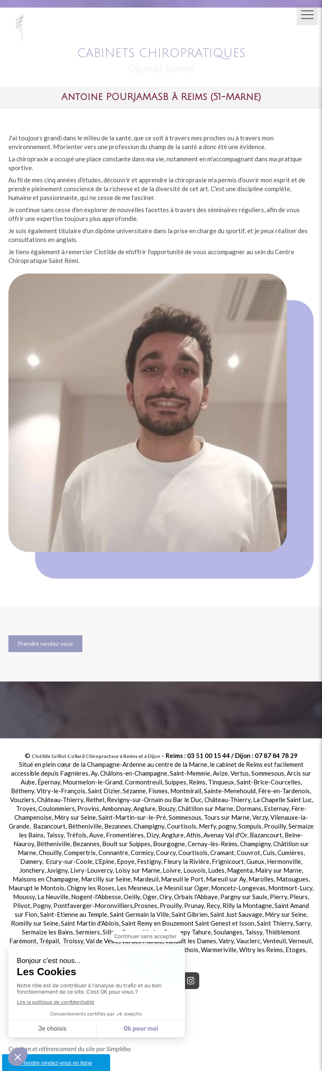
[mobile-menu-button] (307, 14)
